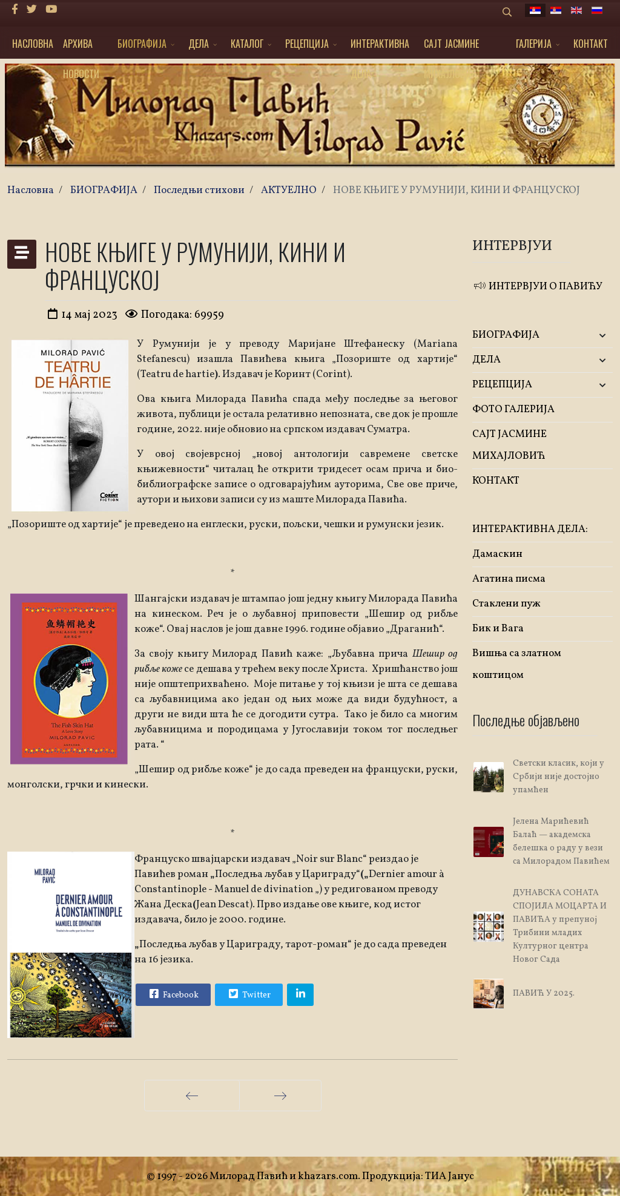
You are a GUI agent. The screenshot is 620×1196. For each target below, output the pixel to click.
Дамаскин (497, 554)
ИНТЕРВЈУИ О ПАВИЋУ (537, 287)
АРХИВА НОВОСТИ (81, 47)
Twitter (248, 994)
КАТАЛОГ (247, 43)
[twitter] (32, 10)
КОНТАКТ (590, 43)
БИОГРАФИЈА (142, 43)
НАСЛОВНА (32, 43)
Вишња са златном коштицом (516, 664)
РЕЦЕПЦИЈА (307, 43)
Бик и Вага (498, 629)
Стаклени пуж (506, 604)
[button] (589, 335)
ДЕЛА (198, 43)
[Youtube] (51, 10)
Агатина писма (509, 579)
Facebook (173, 994)
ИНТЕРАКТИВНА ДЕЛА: (380, 47)
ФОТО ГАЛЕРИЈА (513, 409)
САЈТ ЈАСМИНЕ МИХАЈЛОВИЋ (451, 47)
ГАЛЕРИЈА (534, 43)
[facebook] (15, 10)
